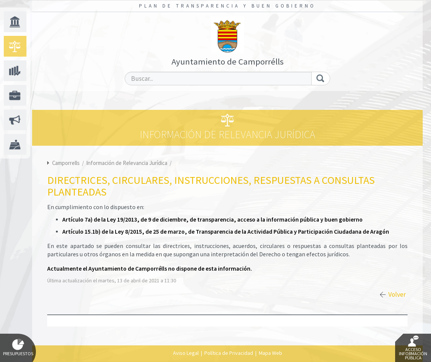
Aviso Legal (186, 353)
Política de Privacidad (228, 353)
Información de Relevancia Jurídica (127, 162)
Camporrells (66, 162)
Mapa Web (270, 353)
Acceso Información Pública (413, 348)
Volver (397, 294)
